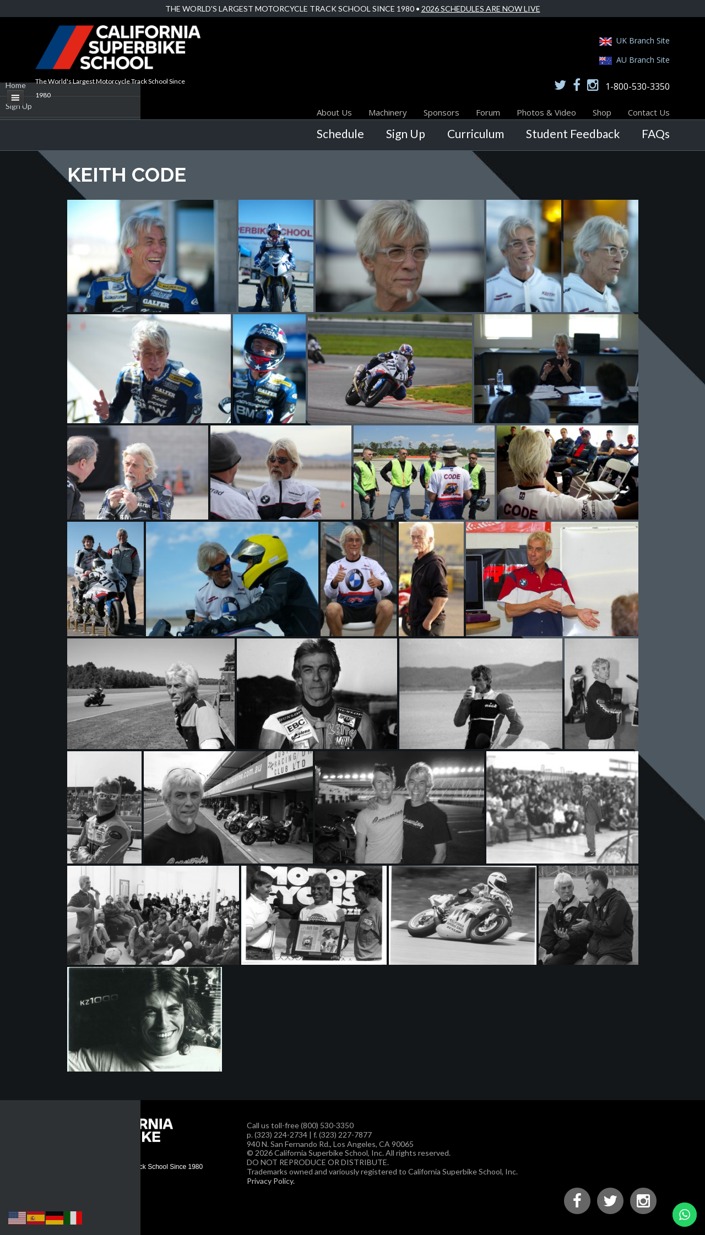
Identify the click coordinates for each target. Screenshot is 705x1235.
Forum (488, 112)
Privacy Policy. (271, 1180)
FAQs (656, 133)
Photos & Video (546, 112)
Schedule (340, 133)
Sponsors (441, 112)
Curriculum (475, 133)
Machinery (387, 112)
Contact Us (649, 112)
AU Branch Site (643, 59)
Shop (602, 112)
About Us (334, 112)
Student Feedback (573, 133)
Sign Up (405, 133)
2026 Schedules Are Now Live (480, 8)
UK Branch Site (643, 40)
